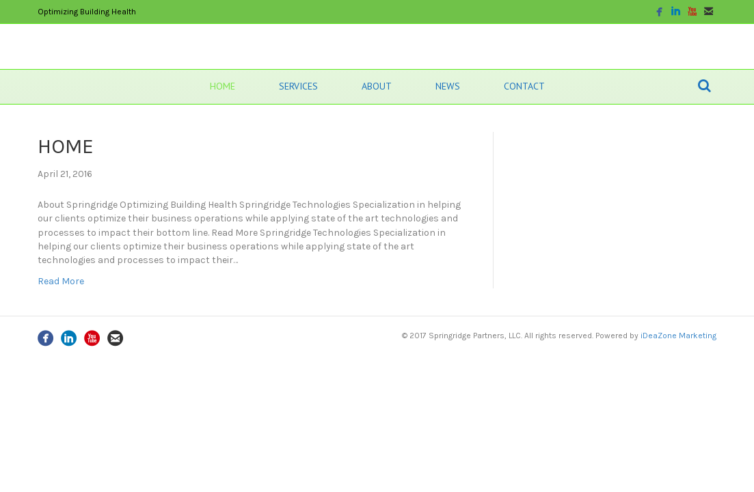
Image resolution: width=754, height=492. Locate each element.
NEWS (447, 86)
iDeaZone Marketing (678, 335)
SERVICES (298, 86)
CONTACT (524, 86)
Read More (61, 281)
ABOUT (377, 86)
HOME (222, 86)
